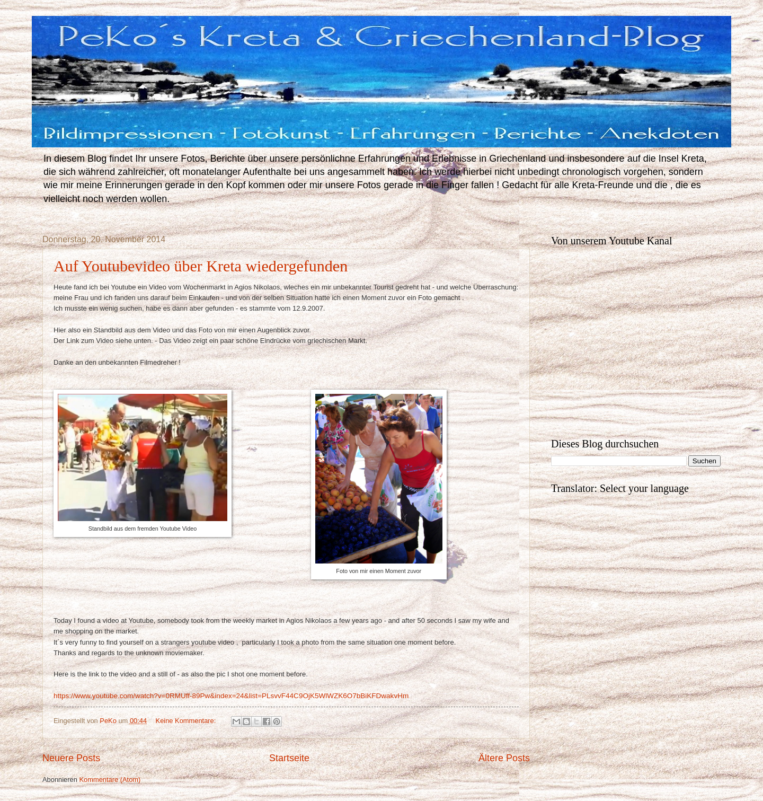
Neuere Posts (71, 758)
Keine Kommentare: (187, 721)
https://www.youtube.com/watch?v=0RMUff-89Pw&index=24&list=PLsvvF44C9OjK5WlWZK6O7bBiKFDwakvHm (231, 696)
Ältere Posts (504, 758)
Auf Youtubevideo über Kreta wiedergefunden (201, 266)
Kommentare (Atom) (109, 780)
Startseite (289, 758)
